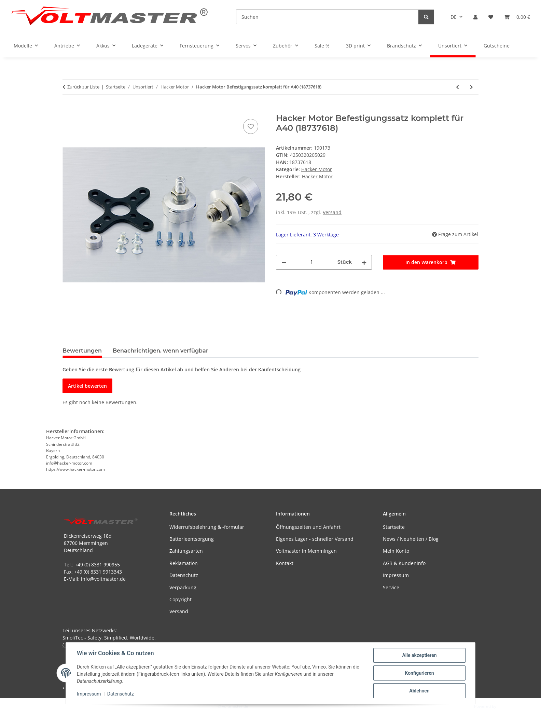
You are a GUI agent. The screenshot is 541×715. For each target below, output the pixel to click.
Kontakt (284, 563)
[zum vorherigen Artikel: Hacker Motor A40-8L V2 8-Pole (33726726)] (457, 87)
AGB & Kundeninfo (404, 563)
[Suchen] (327, 17)
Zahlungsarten (186, 551)
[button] (475, 17)
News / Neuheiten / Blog (411, 539)
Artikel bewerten (87, 386)
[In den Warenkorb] (68, 109)
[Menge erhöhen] (364, 262)
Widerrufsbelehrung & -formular (206, 527)
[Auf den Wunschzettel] (250, 126)
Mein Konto (396, 551)
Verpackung (182, 587)
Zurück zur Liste (83, 87)
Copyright (180, 599)
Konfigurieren (419, 673)
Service (391, 587)
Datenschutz (120, 694)
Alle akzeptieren (419, 655)
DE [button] (453, 17)
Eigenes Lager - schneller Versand (314, 539)
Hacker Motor (316, 169)
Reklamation (183, 563)
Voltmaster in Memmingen (306, 551)
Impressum (89, 694)
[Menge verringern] (283, 262)
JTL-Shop (505, 706)
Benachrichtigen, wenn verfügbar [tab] (160, 350)
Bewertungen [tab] (82, 350)
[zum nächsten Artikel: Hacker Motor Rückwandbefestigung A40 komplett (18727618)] (471, 87)
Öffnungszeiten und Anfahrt (308, 527)
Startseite (394, 527)
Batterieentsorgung (191, 539)
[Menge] (312, 262)
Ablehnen (419, 690)
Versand (332, 212)
